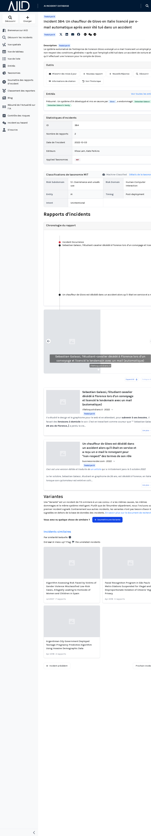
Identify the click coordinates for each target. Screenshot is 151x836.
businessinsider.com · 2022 (97, 461)
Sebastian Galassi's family (59, 105)
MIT (77, 160)
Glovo (112, 102)
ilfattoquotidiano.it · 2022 (96, 409)
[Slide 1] (98, 369)
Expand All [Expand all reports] (132, 379)
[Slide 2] (102, 369)
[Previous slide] (48, 341)
